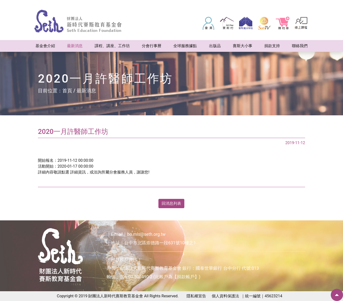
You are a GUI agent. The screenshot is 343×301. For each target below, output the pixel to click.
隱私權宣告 (196, 296)
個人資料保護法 (225, 296)
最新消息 (86, 91)
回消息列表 (171, 203)
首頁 (67, 91)
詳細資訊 (78, 172)
